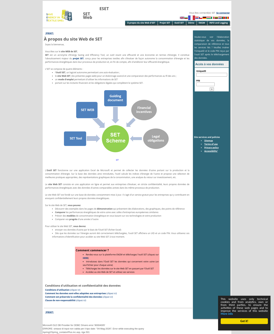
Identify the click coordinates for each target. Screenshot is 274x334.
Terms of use (211, 144)
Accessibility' (211, 151)
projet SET (78, 58)
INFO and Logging (218, 22)
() (62, 289)
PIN (198, 80)
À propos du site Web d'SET (141, 22)
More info (227, 314)
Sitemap (208, 140)
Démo (191, 22)
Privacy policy (211, 147)
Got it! (244, 321)
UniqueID (201, 71)
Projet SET (165, 22)
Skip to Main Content (54, 2)
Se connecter (223, 12)
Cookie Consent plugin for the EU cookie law (244, 327)
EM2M (202, 22)
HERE (85, 258)
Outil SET (179, 22)
